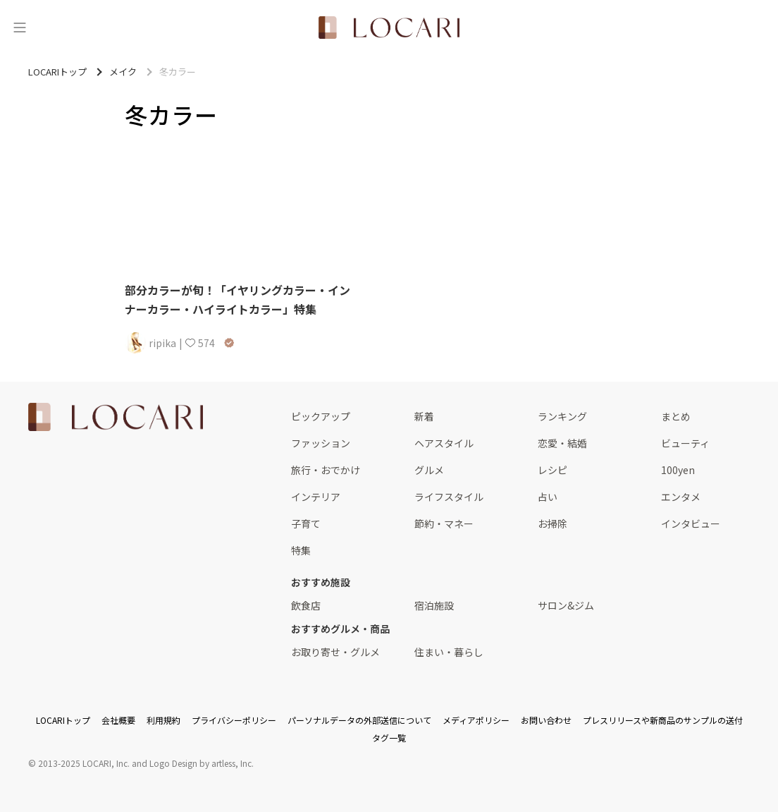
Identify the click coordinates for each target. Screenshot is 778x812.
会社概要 (118, 720)
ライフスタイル (448, 497)
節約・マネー (444, 523)
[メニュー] (19, 27)
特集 (301, 550)
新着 (424, 416)
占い (547, 497)
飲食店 (306, 605)
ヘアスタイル (444, 443)
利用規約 (163, 720)
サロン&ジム (566, 605)
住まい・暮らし (448, 652)
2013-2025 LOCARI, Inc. (84, 763)
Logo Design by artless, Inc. (201, 763)
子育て (306, 523)
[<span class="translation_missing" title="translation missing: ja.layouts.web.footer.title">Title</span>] (115, 417)
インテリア (315, 497)
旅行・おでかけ (325, 470)
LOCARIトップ (63, 720)
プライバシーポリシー (234, 720)
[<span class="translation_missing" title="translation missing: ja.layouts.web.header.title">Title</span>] (389, 27)
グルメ (429, 470)
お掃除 (552, 523)
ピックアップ (320, 416)
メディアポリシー (476, 720)
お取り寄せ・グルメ (335, 652)
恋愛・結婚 (562, 443)
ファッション (320, 443)
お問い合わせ (546, 720)
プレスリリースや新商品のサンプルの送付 (663, 720)
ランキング (562, 416)
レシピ (552, 470)
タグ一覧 (389, 738)
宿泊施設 (434, 605)
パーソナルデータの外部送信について (359, 720)
